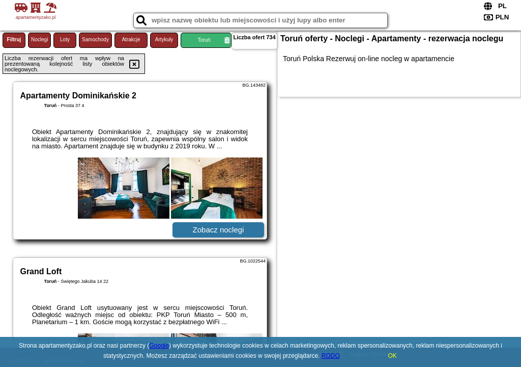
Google (159, 345)
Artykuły (164, 39)
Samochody (95, 39)
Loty (65, 39)
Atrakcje (131, 39)
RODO (331, 355)
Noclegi (39, 39)
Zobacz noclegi (218, 229)
